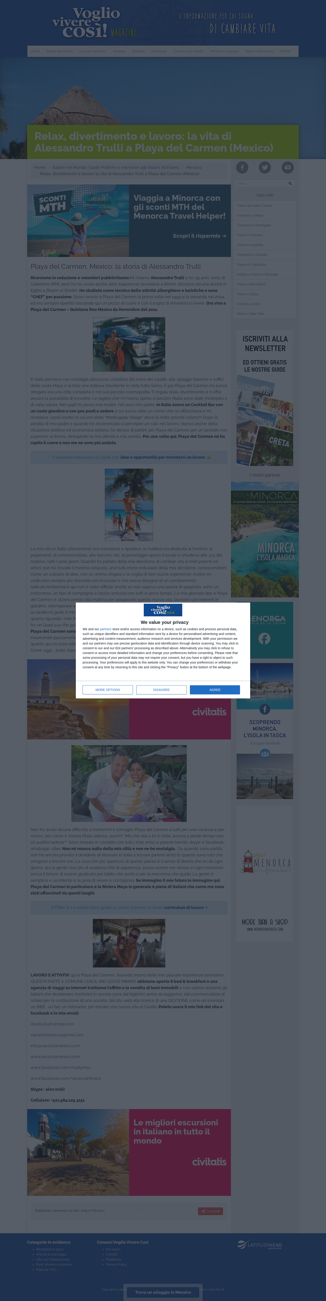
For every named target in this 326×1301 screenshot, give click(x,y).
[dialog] (163, 651)
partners (105, 629)
